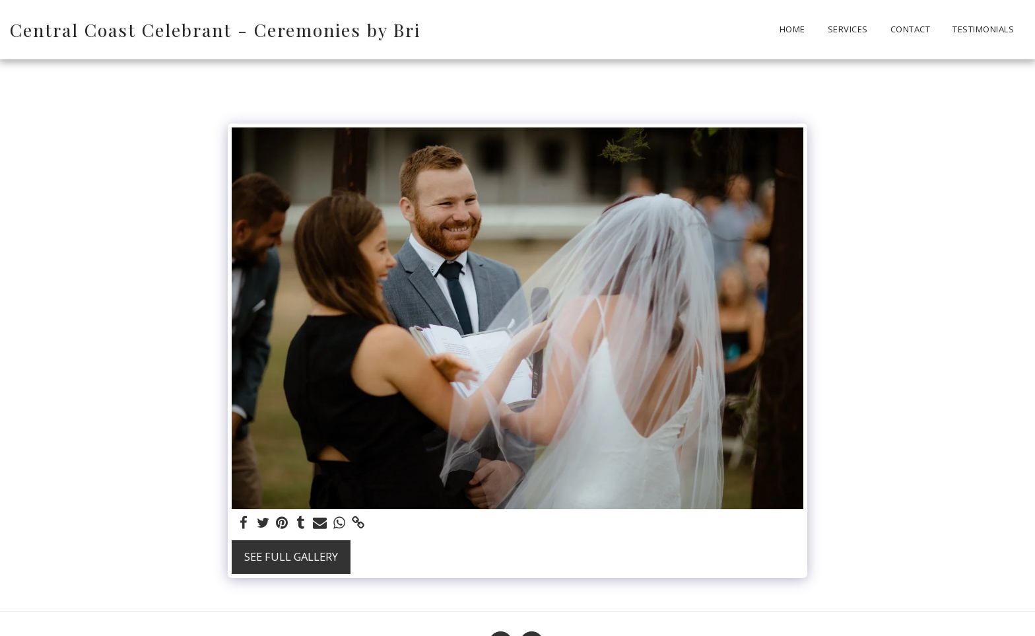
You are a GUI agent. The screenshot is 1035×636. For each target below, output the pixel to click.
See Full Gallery (291, 556)
